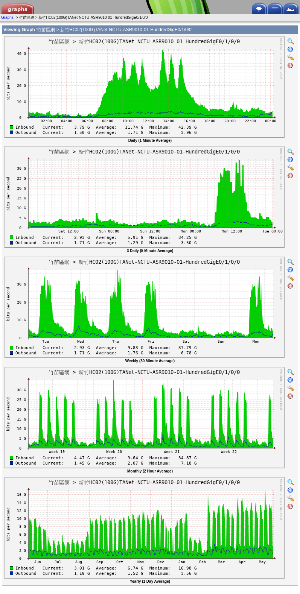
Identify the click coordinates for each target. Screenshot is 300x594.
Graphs (7, 17)
